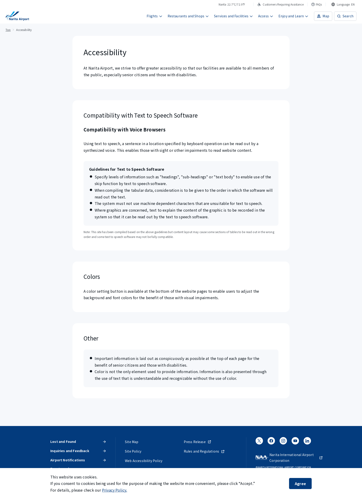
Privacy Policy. (114, 490)
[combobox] (342, 4)
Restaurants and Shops (188, 16)
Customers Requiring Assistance (280, 4)
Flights (154, 16)
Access (265, 16)
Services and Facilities (233, 16)
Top (8, 30)
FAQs (316, 4)
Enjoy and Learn (293, 16)
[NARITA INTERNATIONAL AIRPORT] (17, 16)
